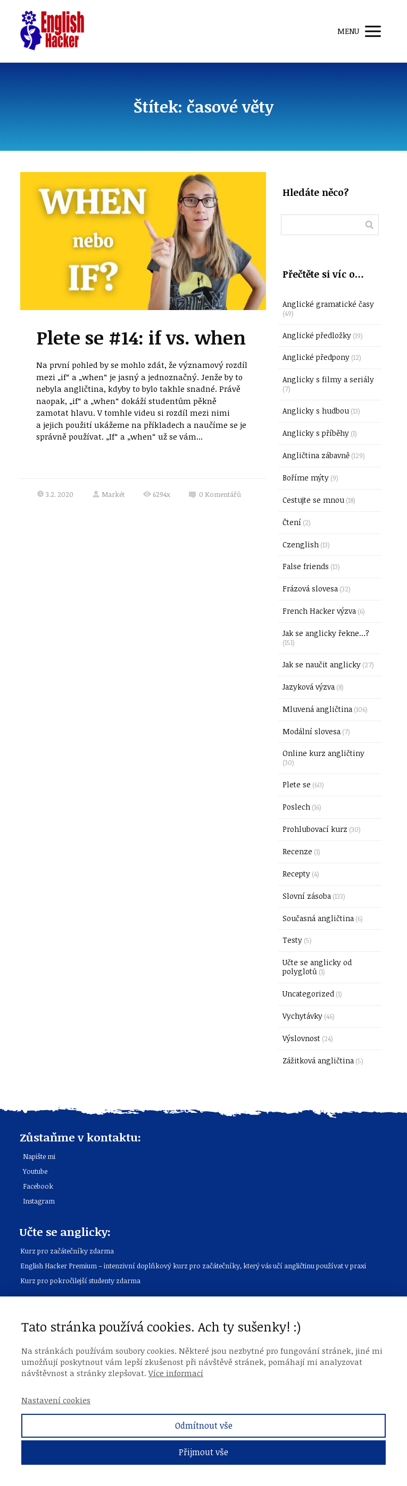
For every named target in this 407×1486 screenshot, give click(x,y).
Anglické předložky (317, 335)
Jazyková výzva (309, 687)
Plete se (297, 784)
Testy (292, 940)
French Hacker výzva (319, 611)
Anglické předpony (316, 357)
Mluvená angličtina (317, 709)
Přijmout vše (203, 1452)
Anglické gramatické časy (328, 304)
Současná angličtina (318, 918)
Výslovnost (301, 1038)
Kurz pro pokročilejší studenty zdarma (80, 1280)
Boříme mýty (306, 478)
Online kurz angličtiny (323, 753)
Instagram (39, 1201)
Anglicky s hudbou (316, 411)
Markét (108, 494)
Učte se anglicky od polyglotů (317, 966)
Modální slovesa (311, 731)
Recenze (297, 851)
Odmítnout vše (203, 1425)
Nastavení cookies (55, 1400)
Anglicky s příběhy (316, 433)
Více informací (175, 1373)
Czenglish (301, 544)
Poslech (296, 807)
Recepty (296, 874)
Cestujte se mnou (313, 500)
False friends (306, 566)
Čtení (292, 522)
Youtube (35, 1171)
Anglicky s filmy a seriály (328, 379)
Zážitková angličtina (318, 1060)
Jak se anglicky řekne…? (326, 633)
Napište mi (39, 1156)
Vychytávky (302, 1016)
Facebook (38, 1186)
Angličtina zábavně (316, 455)
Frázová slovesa (310, 588)
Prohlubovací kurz (315, 829)
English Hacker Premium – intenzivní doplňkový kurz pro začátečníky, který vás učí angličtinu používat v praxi (193, 1265)
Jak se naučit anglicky (322, 664)
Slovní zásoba (307, 896)
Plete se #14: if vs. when (141, 337)
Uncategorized (308, 994)
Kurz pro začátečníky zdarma (67, 1251)
